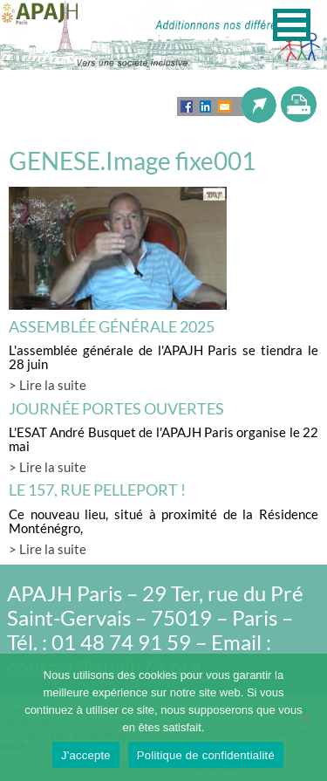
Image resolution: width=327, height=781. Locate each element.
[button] (291, 25)
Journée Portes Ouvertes (116, 408)
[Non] (305, 717)
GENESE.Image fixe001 (132, 160)
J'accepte (86, 755)
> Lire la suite (47, 385)
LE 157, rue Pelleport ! (97, 489)
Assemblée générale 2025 (112, 326)
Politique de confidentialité (206, 755)
